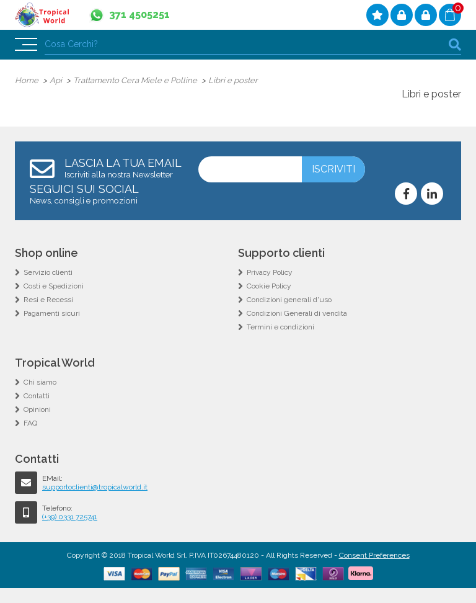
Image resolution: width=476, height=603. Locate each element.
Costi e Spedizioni (54, 286)
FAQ (30, 423)
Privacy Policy (270, 272)
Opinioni (37, 409)
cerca (455, 44)
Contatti (37, 395)
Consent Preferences (374, 555)
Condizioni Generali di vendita (297, 313)
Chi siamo (40, 382)
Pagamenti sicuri (52, 313)
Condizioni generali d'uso (289, 299)
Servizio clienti (48, 272)
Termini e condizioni (280, 327)
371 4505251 (139, 14)
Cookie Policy (269, 286)
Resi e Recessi (48, 299)
